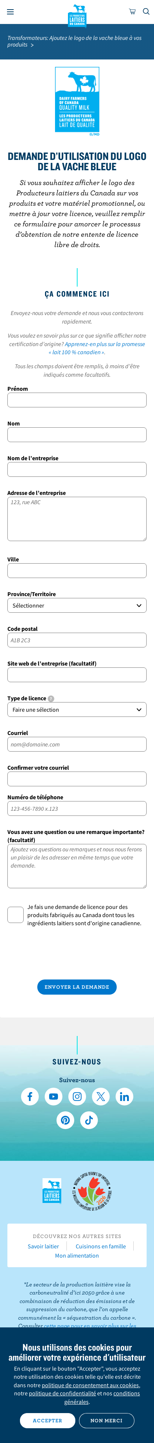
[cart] (132, 11)
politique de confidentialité (62, 1393)
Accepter (47, 1420)
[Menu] (10, 11)
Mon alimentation (77, 1255)
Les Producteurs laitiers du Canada (77, 15)
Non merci (106, 1420)
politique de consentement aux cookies (90, 1385)
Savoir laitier (43, 1246)
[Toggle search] (146, 11)
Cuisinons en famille (101, 1246)
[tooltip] (51, 698)
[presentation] (77, 953)
